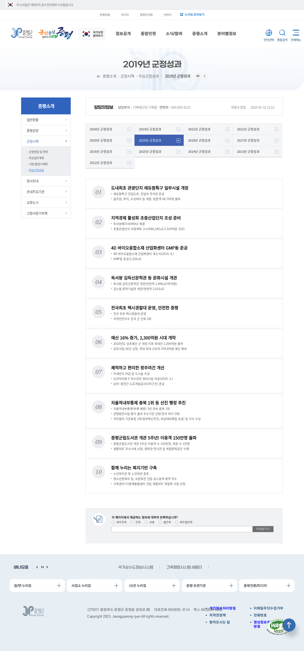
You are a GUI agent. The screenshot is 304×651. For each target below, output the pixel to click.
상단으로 (289, 625)
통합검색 (282, 32)
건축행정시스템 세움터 (184, 567)
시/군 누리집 (137, 585)
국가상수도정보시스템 (135, 567)
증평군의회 (146, 14)
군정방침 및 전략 (38, 152)
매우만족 (119, 522)
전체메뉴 (295, 32)
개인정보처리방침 (222, 608)
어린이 (167, 14)
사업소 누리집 (81, 585)
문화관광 (105, 14)
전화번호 (260, 615)
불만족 (165, 522)
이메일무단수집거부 (268, 608)
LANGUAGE (268, 32)
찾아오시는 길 (219, 622)
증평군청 (21, 33)
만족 (136, 522)
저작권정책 (217, 615)
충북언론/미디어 (255, 585)
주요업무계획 (36, 158)
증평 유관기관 (196, 585)
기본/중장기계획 (38, 164)
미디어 (125, 14)
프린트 (198, 76)
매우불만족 (184, 522)
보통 (150, 522)
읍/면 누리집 (22, 585)
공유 (204, 76)
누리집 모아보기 (194, 14)
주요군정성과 (36, 170)
